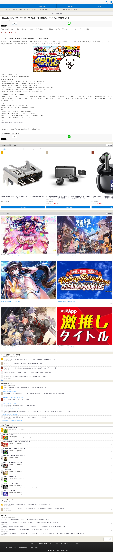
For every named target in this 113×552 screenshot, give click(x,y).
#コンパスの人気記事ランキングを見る (9, 391)
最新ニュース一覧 (31, 9)
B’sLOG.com (78, 544)
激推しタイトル (59, 13)
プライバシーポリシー (54, 544)
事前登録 (52, 13)
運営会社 (46, 544)
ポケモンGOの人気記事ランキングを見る (10, 414)
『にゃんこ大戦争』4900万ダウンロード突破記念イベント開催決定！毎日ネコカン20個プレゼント (58, 9)
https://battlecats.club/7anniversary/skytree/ (12, 122)
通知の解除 (63, 544)
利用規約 (41, 544)
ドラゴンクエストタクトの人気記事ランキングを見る (12, 420)
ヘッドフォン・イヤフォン (8, 149)
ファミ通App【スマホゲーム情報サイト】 (15, 9)
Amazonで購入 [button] (22, 207)
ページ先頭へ (109, 539)
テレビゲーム (40, 149)
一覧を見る (109, 145)
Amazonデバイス (30, 149)
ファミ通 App (6, 2)
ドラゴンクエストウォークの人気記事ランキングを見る (12, 397)
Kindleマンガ (20, 149)
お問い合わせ (34, 544)
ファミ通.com (70, 544)
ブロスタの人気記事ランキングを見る (9, 403)
